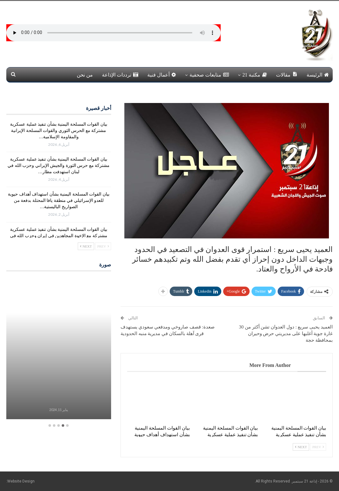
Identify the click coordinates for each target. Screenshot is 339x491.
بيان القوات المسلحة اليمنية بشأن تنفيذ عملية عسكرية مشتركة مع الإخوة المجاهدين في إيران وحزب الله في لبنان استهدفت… (58, 235)
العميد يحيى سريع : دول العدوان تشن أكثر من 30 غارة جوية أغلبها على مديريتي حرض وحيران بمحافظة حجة (286, 333)
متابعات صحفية (209, 74)
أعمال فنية (161, 74)
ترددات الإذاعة (120, 74)
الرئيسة (318, 74)
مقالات (286, 74)
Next (301, 447)
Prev (318, 447)
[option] (58, 349)
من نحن (85, 74)
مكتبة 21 (254, 74)
